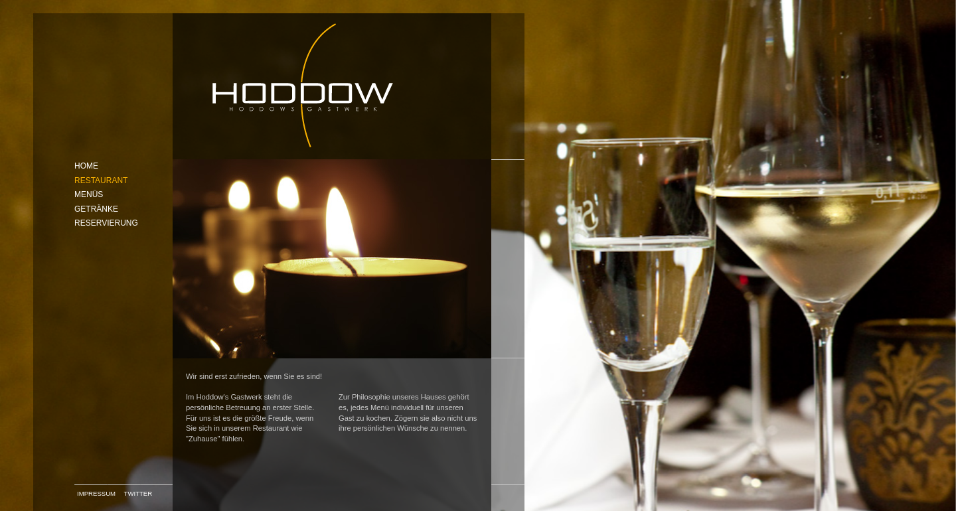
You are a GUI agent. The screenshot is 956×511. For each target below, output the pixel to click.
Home (86, 166)
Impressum (96, 493)
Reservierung (106, 223)
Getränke (96, 209)
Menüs (88, 194)
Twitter (138, 493)
